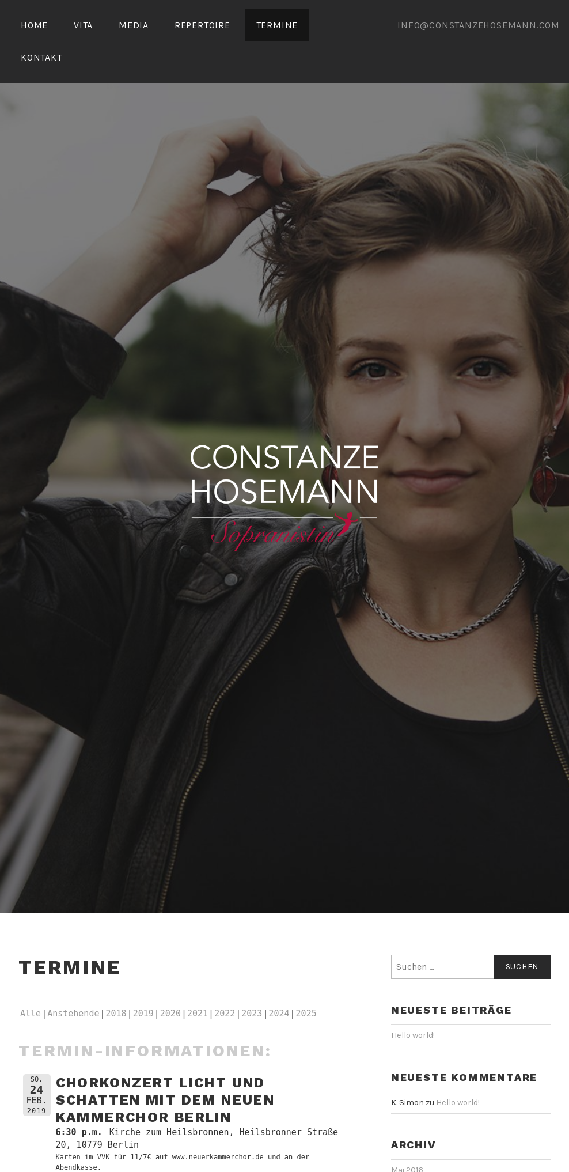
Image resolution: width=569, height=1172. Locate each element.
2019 (143, 1013)
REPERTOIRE (202, 25)
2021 (197, 1013)
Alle (30, 1013)
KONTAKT (41, 57)
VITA (83, 25)
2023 (251, 1013)
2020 (170, 1013)
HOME (34, 25)
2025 (306, 1013)
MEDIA (134, 25)
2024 (278, 1013)
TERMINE (277, 25)
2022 (224, 1013)
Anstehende (73, 1013)
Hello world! (413, 1035)
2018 (116, 1013)
